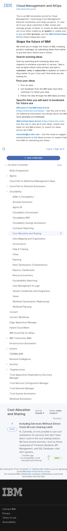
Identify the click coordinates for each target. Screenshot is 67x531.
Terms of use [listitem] (9, 517)
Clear (59, 165)
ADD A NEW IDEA (33, 158)
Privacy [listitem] (6, 513)
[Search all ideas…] (20, 149)
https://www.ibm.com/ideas (30, 110)
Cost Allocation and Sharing (31, 459)
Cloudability (28, 458)
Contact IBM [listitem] (9, 509)
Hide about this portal (26, 9)
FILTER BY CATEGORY (16, 165)
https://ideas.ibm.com (52, 121)
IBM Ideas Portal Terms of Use (36, 471)
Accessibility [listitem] (9, 522)
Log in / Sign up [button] (55, 149)
